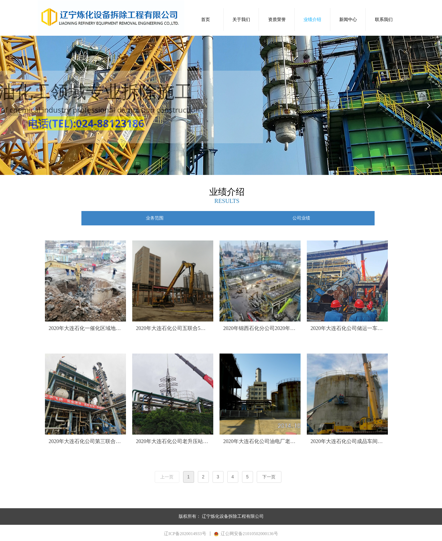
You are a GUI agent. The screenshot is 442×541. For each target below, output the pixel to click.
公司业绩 (301, 218)
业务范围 (155, 218)
